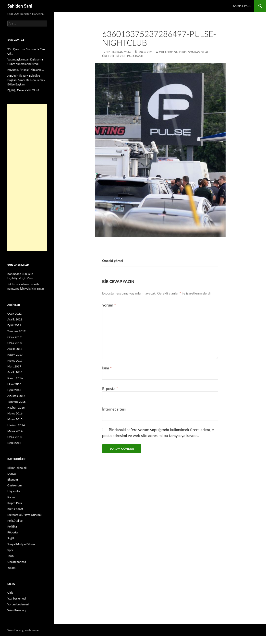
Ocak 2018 (14, 343)
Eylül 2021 (14, 325)
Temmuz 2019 (16, 331)
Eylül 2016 (14, 390)
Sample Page (242, 5)
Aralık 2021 (14, 319)
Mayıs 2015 (15, 419)
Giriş (10, 592)
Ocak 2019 (14, 337)
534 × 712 (145, 52)
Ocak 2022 (14, 313)
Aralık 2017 (14, 349)
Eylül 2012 (14, 443)
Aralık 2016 (14, 372)
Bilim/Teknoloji (16, 468)
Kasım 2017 (15, 354)
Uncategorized (16, 562)
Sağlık (11, 538)
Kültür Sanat (15, 509)
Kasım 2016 (15, 378)
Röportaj (12, 532)
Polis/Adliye (15, 520)
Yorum (109, 305)
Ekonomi (13, 479)
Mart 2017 (14, 366)
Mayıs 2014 (15, 431)
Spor (10, 550)
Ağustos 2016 (16, 396)
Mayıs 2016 (15, 413)
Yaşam (11, 567)
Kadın (11, 497)
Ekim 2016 (14, 384)
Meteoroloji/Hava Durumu (24, 515)
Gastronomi (14, 485)
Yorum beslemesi (18, 604)
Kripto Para (14, 503)
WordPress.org (16, 610)
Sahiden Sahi (19, 6)
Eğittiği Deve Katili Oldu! (23, 90)
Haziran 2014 (16, 425)
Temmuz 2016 (16, 401)
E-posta (110, 388)
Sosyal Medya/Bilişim (21, 544)
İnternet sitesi (114, 409)
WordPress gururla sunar (23, 630)
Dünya (11, 473)
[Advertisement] (27, 177)
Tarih (10, 556)
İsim (107, 367)
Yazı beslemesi (16, 598)
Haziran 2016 (16, 407)
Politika (12, 526)
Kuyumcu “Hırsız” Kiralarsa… (25, 69)
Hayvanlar (13, 491)
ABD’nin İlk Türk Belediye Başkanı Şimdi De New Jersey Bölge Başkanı (26, 80)
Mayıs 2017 (15, 360)
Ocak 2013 (14, 437)
